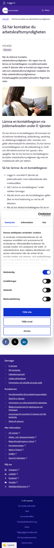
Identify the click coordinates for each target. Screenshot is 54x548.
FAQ (27, 511)
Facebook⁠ (14, 478)
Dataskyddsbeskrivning (27, 521)
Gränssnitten (27, 543)
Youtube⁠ (13, 482)
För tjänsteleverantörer (27, 537)
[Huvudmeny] (47, 10)
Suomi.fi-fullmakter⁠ (18, 458)
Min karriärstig (14, 370)
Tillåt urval (27, 321)
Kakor (27, 527)
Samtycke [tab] (10, 222)
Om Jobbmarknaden (27, 506)
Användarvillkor (27, 516)
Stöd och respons (16, 421)
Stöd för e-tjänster (16, 398)
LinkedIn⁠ (13, 474)
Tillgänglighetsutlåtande (27, 532)
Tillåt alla (27, 312)
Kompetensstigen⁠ (17, 445)
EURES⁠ (13, 454)
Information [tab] (27, 222)
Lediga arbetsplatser (17, 378)
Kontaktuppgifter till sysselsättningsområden (28, 394)
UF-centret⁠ (14, 433)
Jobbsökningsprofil (17, 374)
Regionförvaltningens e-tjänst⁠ (22, 441)
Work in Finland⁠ (16, 449)
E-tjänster (13, 366)
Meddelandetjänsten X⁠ (19, 486)
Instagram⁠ (14, 469)
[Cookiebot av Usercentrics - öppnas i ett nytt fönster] (38, 214)
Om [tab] (44, 222)
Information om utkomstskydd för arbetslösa (28, 402)
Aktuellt (5, 19)
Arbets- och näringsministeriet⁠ (23, 437)
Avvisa (27, 331)
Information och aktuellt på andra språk (25, 382)
